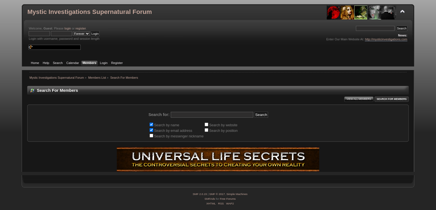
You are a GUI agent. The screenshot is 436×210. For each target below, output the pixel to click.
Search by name (164, 125)
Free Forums (228, 198)
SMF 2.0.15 (200, 194)
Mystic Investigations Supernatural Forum (89, 11)
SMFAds (210, 198)
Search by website (221, 125)
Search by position (221, 131)
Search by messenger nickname (177, 136)
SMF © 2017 (217, 194)
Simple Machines (236, 194)
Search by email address (171, 131)
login (68, 28)
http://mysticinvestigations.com (386, 39)
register (81, 28)
